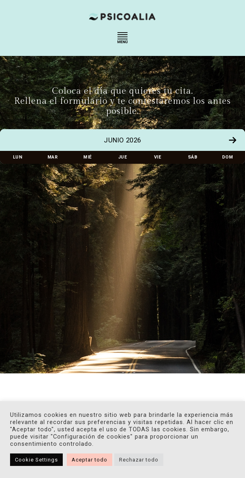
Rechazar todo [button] (139, 460)
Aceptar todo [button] (89, 460)
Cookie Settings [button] (36, 460)
